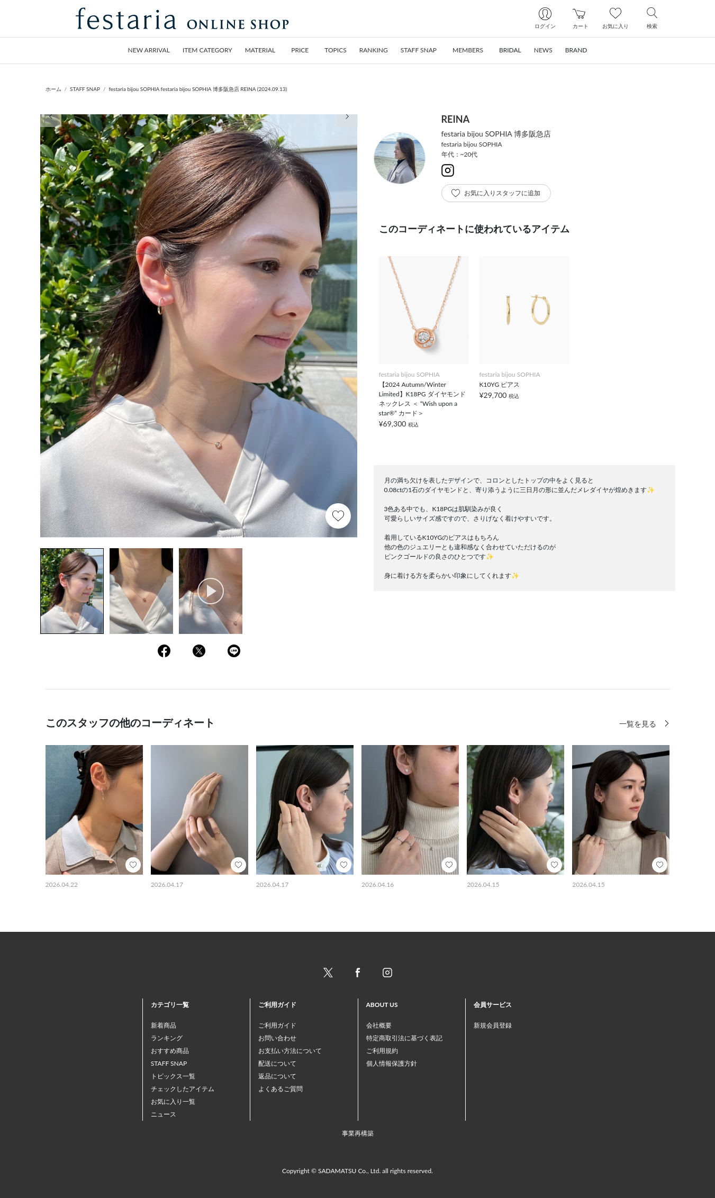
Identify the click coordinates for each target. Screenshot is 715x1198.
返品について (277, 1076)
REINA (455, 119)
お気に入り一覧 (173, 1101)
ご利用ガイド (277, 1025)
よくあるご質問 (280, 1089)
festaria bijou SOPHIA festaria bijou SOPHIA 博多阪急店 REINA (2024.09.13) (197, 89)
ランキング (167, 1038)
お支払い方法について (290, 1051)
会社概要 (379, 1025)
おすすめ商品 (170, 1051)
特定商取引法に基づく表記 (404, 1038)
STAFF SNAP (85, 89)
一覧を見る (638, 723)
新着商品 (163, 1025)
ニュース (163, 1114)
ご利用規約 (382, 1051)
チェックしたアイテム (182, 1089)
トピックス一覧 (173, 1076)
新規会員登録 (493, 1025)
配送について (277, 1063)
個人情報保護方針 (391, 1063)
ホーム (53, 89)
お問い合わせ (277, 1038)
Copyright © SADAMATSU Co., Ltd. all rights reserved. (357, 1171)
